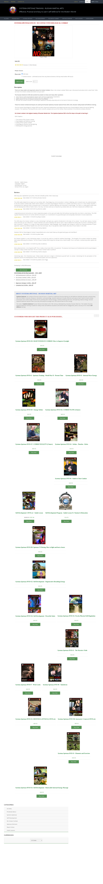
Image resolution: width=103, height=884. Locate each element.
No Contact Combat (53, 18)
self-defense (48, 285)
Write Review (70, 31)
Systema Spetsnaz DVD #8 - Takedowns (68, 732)
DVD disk (56, 43)
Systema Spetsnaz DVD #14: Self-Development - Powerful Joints (48, 663)
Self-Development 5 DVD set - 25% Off (39, 252)
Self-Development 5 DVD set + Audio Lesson (42, 526)
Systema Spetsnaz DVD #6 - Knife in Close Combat (80, 491)
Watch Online (79, 18)
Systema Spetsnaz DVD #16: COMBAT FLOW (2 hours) (46, 422)
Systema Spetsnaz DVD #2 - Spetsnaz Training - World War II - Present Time (52, 354)
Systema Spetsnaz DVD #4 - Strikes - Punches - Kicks (45, 491)
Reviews (10, 1)
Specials (4, 1)
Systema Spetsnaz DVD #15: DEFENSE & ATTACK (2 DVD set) (49, 766)
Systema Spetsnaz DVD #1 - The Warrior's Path (83, 697)
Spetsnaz (36, 273)
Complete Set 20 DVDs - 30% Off (37, 262)
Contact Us (17, 1)
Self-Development (40, 18)
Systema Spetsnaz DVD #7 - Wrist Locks (41, 732)
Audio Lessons (89, 18)
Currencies (7, 53)
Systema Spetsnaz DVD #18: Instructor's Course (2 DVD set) (47, 800)
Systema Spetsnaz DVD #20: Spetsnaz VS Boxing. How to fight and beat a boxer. (53, 594)
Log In (79, 1)
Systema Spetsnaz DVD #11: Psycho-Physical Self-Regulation (47, 697)
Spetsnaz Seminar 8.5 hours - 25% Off (39, 256)
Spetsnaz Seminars (67, 18)
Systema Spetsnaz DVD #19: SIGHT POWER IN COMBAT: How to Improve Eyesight (55, 319)
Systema (32, 273)
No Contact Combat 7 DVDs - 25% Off (39, 254)
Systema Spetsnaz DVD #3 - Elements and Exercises (45, 835)
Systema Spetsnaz (27, 18)
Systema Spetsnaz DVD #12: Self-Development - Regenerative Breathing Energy (53, 629)
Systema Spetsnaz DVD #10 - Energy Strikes (76, 388)
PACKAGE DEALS (16, 18)
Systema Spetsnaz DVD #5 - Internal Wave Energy (44, 388)
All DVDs (6, 18)
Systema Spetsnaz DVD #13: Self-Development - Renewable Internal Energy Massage (55, 869)
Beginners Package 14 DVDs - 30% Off (39, 260)
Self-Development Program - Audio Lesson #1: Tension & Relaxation (50, 560)
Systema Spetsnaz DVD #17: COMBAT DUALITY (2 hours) (47, 457)
